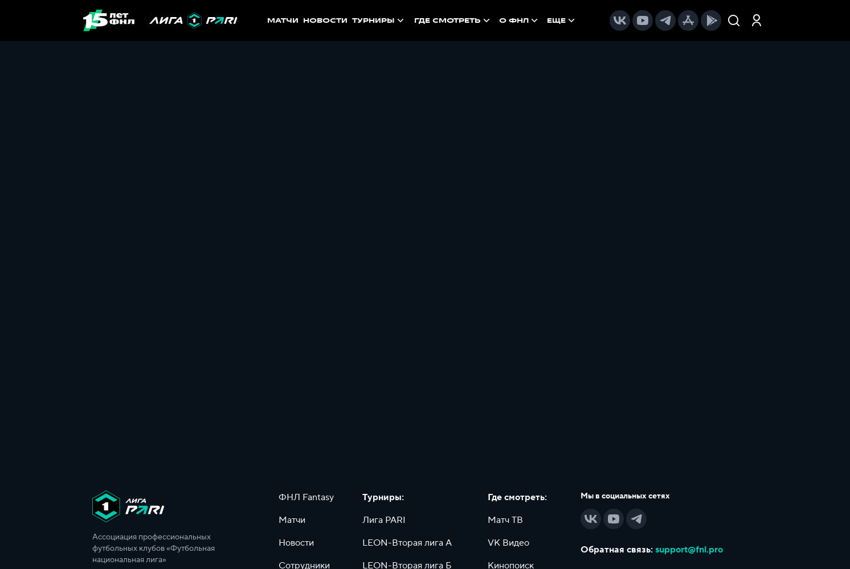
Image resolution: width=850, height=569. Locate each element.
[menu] (496, 20)
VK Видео (508, 543)
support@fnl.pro (689, 549)
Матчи (292, 520)
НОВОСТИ (325, 20)
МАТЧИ (283, 20)
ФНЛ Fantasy (306, 497)
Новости (296, 543)
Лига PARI (384, 520)
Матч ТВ (505, 520)
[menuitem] (453, 20)
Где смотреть (453, 20)
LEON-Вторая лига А (407, 543)
